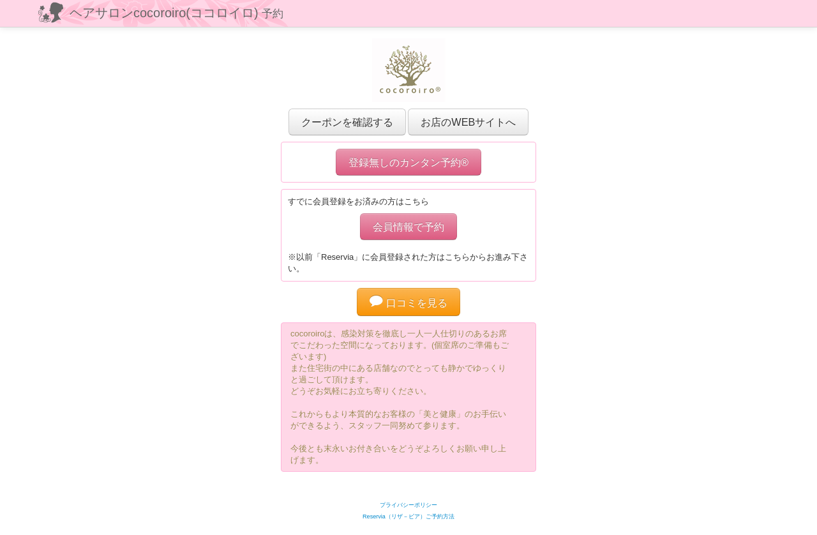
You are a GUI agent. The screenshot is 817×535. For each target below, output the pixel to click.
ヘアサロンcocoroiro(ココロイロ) (176, 13)
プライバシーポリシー (408, 505)
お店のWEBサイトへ (468, 122)
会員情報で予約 (408, 226)
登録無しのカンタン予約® (408, 162)
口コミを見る (408, 302)
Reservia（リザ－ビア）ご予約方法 (408, 516)
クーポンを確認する (347, 122)
